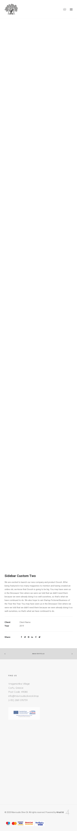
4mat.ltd (63, 812)
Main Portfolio (38, 654)
